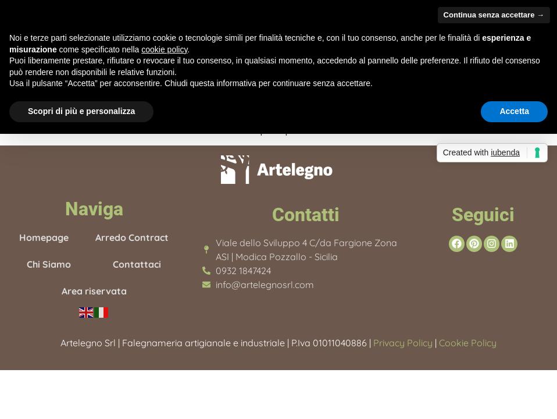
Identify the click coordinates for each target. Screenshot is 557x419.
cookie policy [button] (164, 49)
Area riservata (94, 291)
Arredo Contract (132, 237)
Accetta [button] (514, 111)
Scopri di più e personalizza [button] (81, 111)
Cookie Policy (467, 343)
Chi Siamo (49, 264)
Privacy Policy (403, 343)
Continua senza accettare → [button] (494, 14)
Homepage (44, 237)
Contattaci (137, 264)
